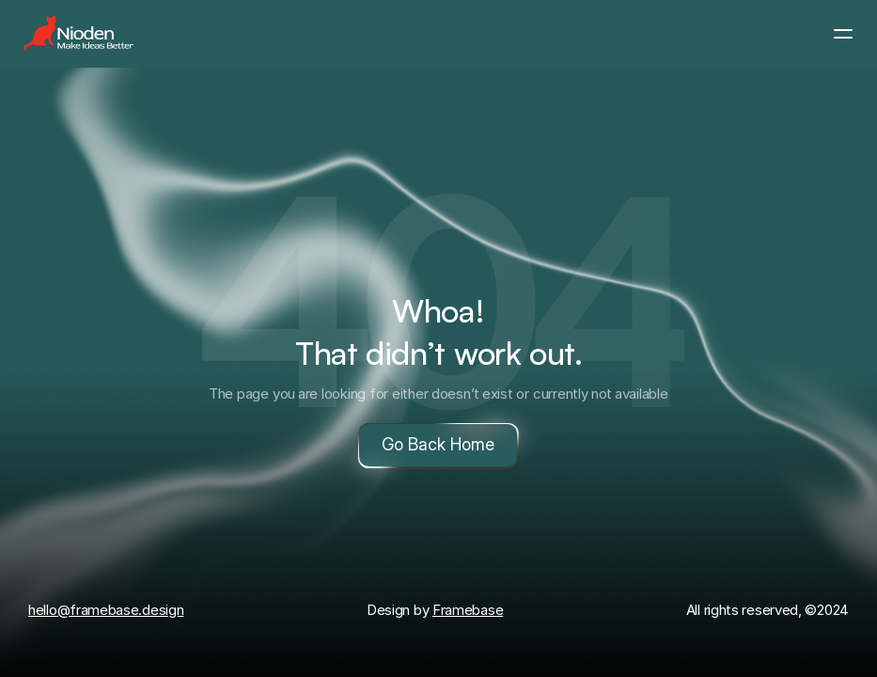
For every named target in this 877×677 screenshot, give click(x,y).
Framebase (467, 610)
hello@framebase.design (105, 610)
